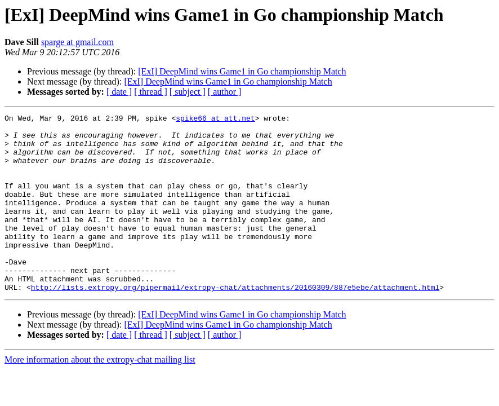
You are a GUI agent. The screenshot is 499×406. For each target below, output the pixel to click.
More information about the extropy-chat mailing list (100, 395)
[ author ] (225, 91)
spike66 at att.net (215, 119)
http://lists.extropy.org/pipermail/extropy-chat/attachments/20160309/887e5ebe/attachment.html (235, 322)
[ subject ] (188, 91)
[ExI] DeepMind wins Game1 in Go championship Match (242, 71)
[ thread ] (150, 91)
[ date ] (119, 91)
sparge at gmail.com (77, 42)
